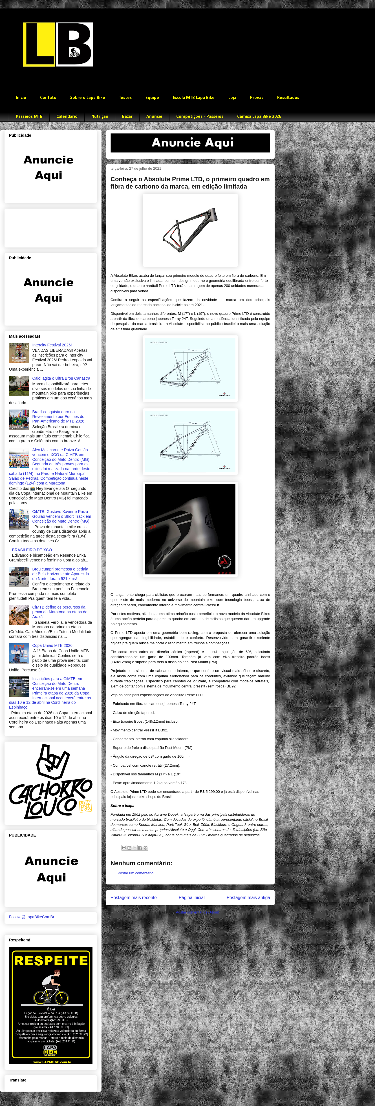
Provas (256, 98)
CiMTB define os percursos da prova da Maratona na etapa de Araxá (59, 612)
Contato (48, 98)
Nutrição (99, 116)
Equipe (152, 98)
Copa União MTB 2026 (52, 645)
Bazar (127, 116)
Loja (232, 98)
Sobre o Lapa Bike (87, 98)
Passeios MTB (29, 116)
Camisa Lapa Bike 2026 (259, 116)
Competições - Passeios (199, 116)
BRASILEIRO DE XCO (32, 550)
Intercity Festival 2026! (52, 345)
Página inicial (192, 897)
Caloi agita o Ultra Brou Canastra (61, 378)
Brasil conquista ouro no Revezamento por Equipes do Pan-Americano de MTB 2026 (58, 417)
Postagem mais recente (134, 897)
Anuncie (154, 116)
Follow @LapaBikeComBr (31, 917)
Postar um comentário (135, 873)
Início (21, 98)
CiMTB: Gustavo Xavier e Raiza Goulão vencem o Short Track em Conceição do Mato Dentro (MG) (61, 516)
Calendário (67, 116)
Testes (125, 98)
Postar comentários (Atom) (197, 912)
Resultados (288, 98)
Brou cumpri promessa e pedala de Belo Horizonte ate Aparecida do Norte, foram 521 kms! (60, 574)
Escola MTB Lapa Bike (194, 98)
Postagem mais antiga (248, 897)
